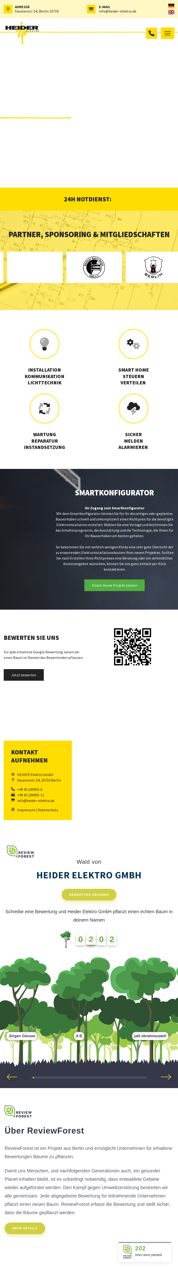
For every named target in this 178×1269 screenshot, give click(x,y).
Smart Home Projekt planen (114, 585)
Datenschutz (48, 810)
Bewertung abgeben (89, 894)
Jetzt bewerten (23, 675)
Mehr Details (25, 1228)
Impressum (26, 810)
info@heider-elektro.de (117, 11)
